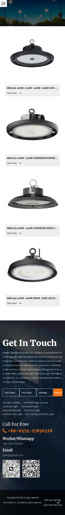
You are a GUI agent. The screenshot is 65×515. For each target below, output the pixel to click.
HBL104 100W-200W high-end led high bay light (32, 298)
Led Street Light (10, 406)
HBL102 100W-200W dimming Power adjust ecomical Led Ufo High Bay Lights (32, 158)
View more (14, 93)
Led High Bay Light (12, 410)
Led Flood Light (32, 410)
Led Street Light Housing (36, 402)
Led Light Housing (11, 402)
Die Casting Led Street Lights (40, 414)
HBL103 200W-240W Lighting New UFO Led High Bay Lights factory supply (32, 228)
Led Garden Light (29, 406)
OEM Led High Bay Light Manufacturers (52, 502)
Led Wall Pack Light (12, 414)
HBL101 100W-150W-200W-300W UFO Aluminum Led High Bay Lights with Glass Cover (32, 88)
